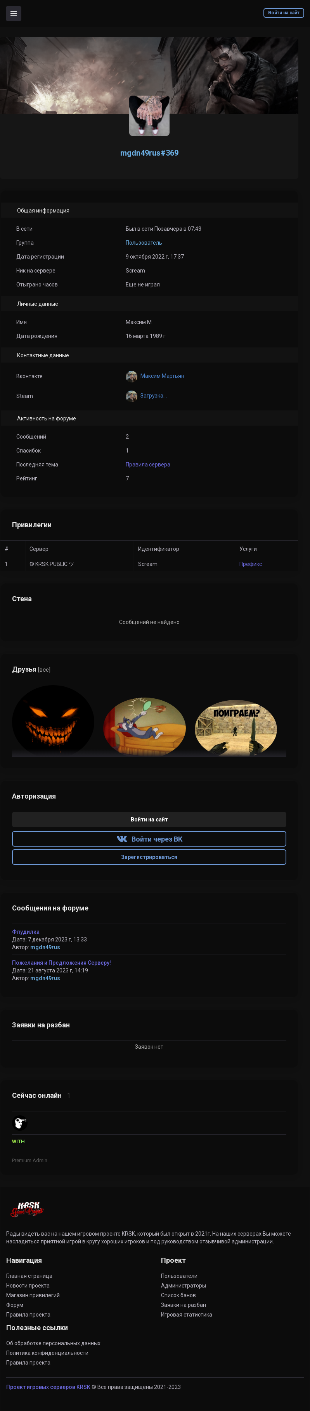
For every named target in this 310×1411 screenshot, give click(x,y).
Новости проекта (28, 1285)
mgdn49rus (45, 947)
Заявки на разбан (183, 1305)
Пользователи (179, 1276)
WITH (18, 1141)
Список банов (178, 1295)
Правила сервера (148, 464)
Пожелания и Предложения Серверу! (61, 963)
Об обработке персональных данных (53, 1343)
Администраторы (183, 1285)
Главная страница (29, 1276)
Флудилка (26, 932)
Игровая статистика (186, 1315)
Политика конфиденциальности (47, 1353)
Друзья (31, 669)
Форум (14, 1305)
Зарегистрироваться (149, 857)
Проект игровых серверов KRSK (48, 1387)
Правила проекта (28, 1315)
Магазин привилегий (33, 1295)
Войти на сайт (284, 12)
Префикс (250, 564)
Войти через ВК (149, 839)
